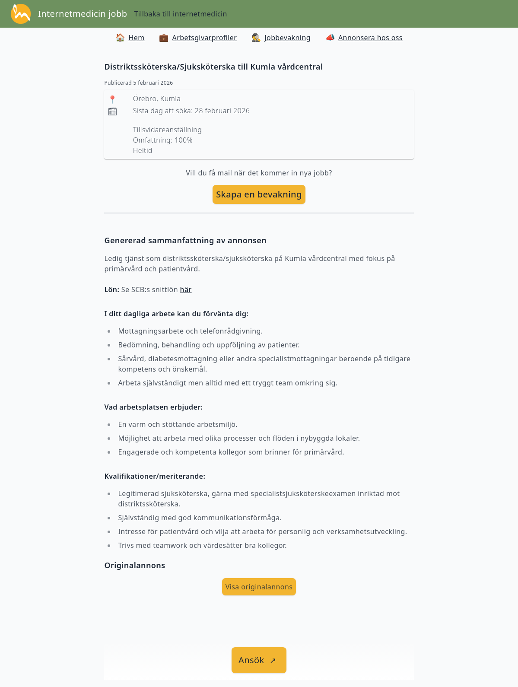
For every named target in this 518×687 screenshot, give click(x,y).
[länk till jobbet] (259, 660)
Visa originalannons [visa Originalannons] (259, 587)
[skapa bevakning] (259, 194)
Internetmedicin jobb (82, 13)
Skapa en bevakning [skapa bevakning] (259, 194)
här (186, 289)
